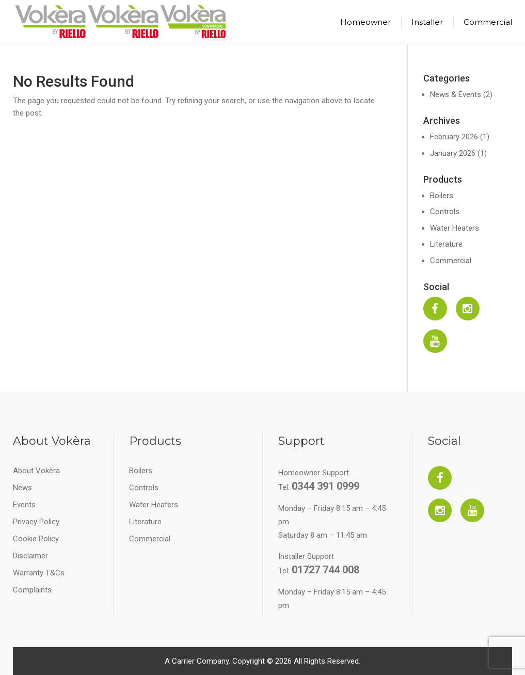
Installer (427, 22)
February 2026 (454, 136)
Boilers (441, 195)
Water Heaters (454, 228)
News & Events (455, 94)
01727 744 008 (325, 570)
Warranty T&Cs (39, 572)
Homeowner (365, 22)
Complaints (32, 589)
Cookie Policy (36, 538)
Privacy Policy (36, 521)
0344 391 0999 (325, 486)
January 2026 (452, 153)
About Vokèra (36, 470)
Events (24, 504)
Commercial (488, 22)
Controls (444, 211)
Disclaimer (30, 555)
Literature (446, 244)
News (22, 487)
